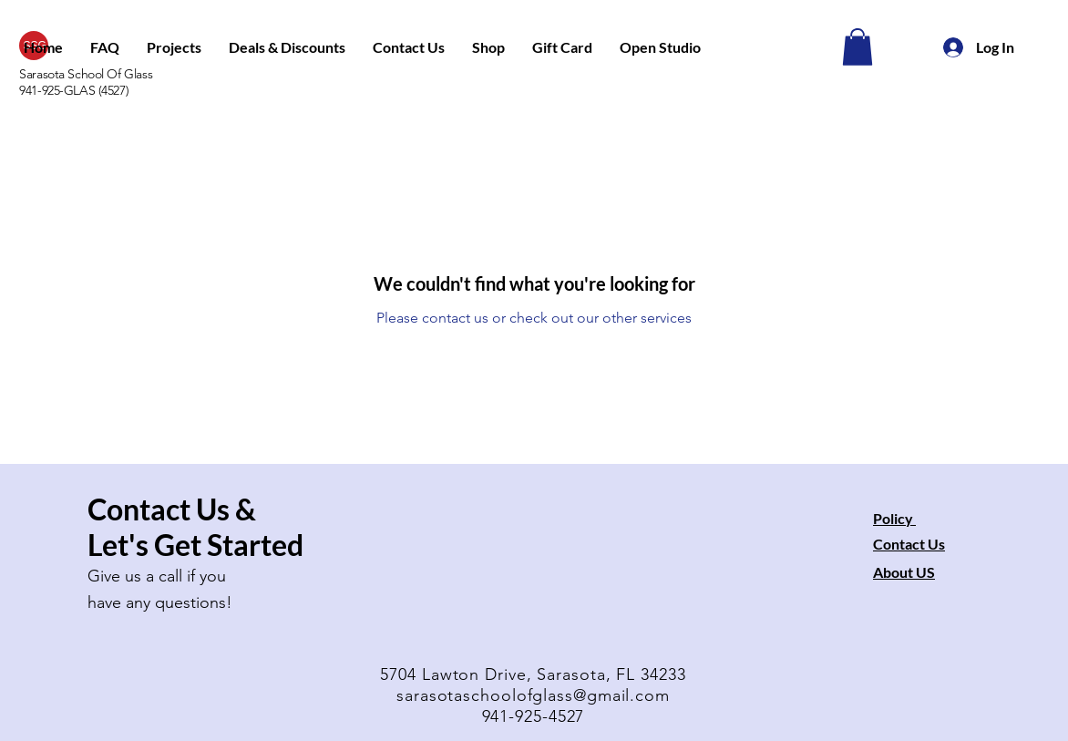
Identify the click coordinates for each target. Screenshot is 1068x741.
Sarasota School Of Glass (85, 74)
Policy (894, 518)
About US (904, 572)
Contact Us (909, 543)
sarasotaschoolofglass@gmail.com (533, 695)
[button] (174, 47)
